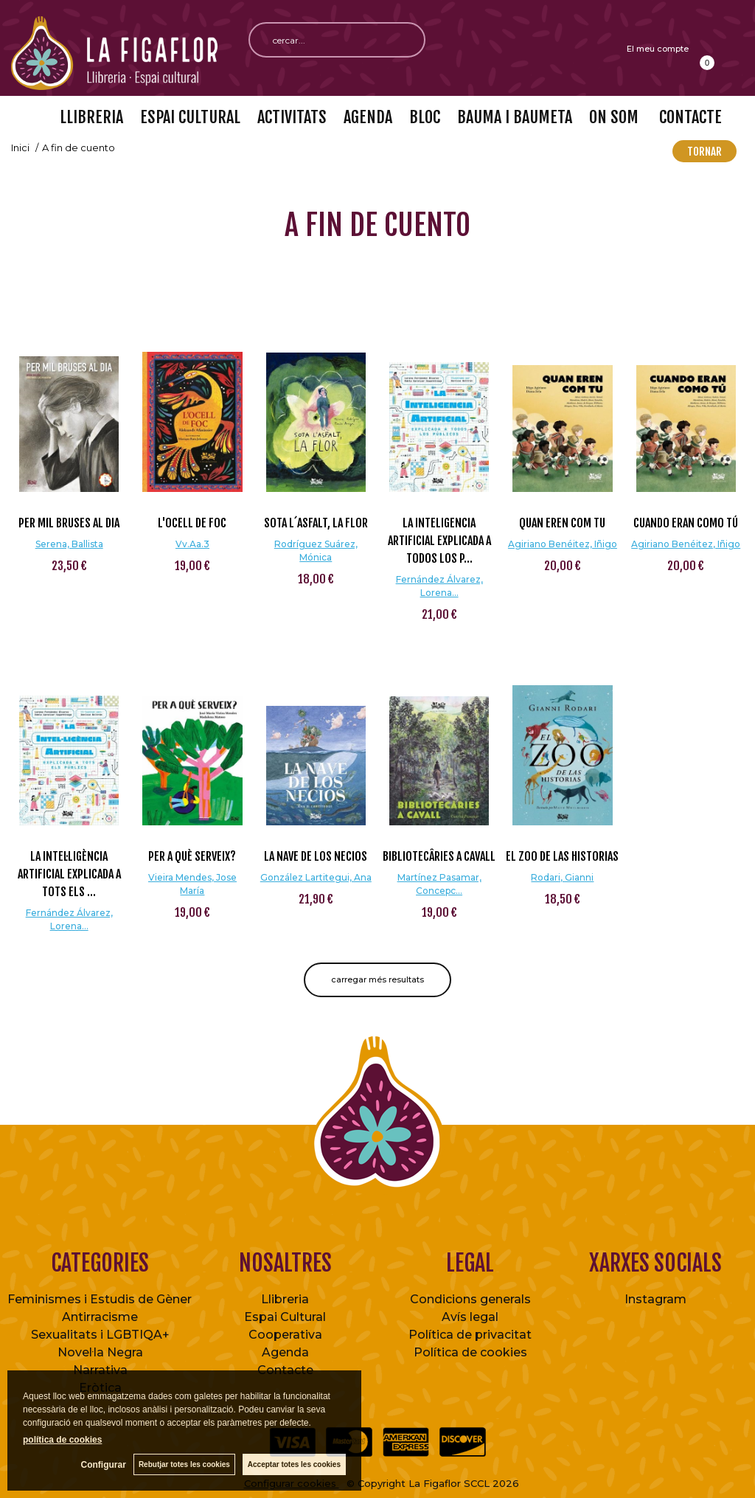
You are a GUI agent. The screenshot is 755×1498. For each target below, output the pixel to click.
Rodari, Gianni (562, 877)
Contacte (285, 1370)
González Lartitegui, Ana (316, 877)
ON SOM (614, 117)
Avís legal (470, 1317)
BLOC (424, 117)
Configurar (103, 1465)
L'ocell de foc (192, 523)
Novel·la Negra (100, 1352)
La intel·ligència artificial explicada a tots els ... (69, 874)
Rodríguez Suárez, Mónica (316, 550)
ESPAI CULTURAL (190, 117)
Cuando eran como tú (685, 523)
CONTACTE (688, 117)
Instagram (655, 1299)
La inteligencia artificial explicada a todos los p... (439, 541)
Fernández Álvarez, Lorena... (439, 586)
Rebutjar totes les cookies (184, 1464)
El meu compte (658, 49)
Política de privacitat (470, 1335)
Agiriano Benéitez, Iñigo (562, 543)
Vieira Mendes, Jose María (192, 884)
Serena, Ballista (69, 543)
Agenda (285, 1352)
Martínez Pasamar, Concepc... (439, 884)
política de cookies (62, 1440)
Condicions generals (470, 1299)
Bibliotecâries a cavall (439, 856)
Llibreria (285, 1299)
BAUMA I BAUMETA (514, 117)
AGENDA (368, 117)
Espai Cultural (285, 1317)
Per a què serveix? (192, 856)
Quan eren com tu (562, 523)
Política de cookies (470, 1352)
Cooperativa (285, 1335)
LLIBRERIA (91, 117)
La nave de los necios (315, 856)
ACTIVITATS (292, 117)
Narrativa (100, 1370)
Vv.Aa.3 (192, 543)
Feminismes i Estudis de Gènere (103, 1299)
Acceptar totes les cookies (294, 1464)
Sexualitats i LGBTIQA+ (100, 1335)
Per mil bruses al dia (68, 523)
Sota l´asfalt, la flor (316, 523)
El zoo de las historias (562, 856)
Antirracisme (100, 1317)
